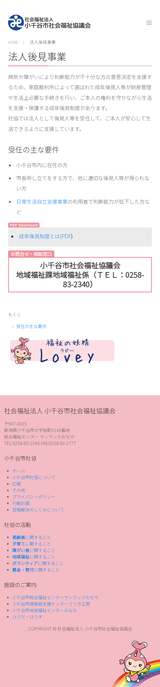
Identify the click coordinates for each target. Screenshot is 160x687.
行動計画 (20, 503)
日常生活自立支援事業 (42, 201)
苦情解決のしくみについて (38, 509)
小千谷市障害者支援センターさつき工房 (51, 603)
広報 (16, 483)
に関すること (31, 537)
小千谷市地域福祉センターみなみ (44, 610)
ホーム (18, 470)
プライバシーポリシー (33, 496)
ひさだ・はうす (27, 616)
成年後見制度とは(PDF (45, 236)
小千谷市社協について (33, 477)
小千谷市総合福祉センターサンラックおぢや (55, 597)
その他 (18, 490)
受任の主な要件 (31, 326)
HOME (13, 42)
